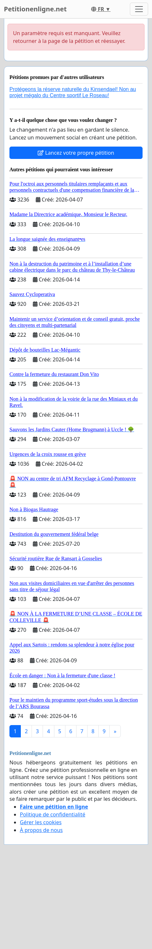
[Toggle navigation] (139, 9)
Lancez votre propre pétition (76, 152)
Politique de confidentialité (52, 814)
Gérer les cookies (41, 822)
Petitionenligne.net (35, 9)
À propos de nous (41, 830)
